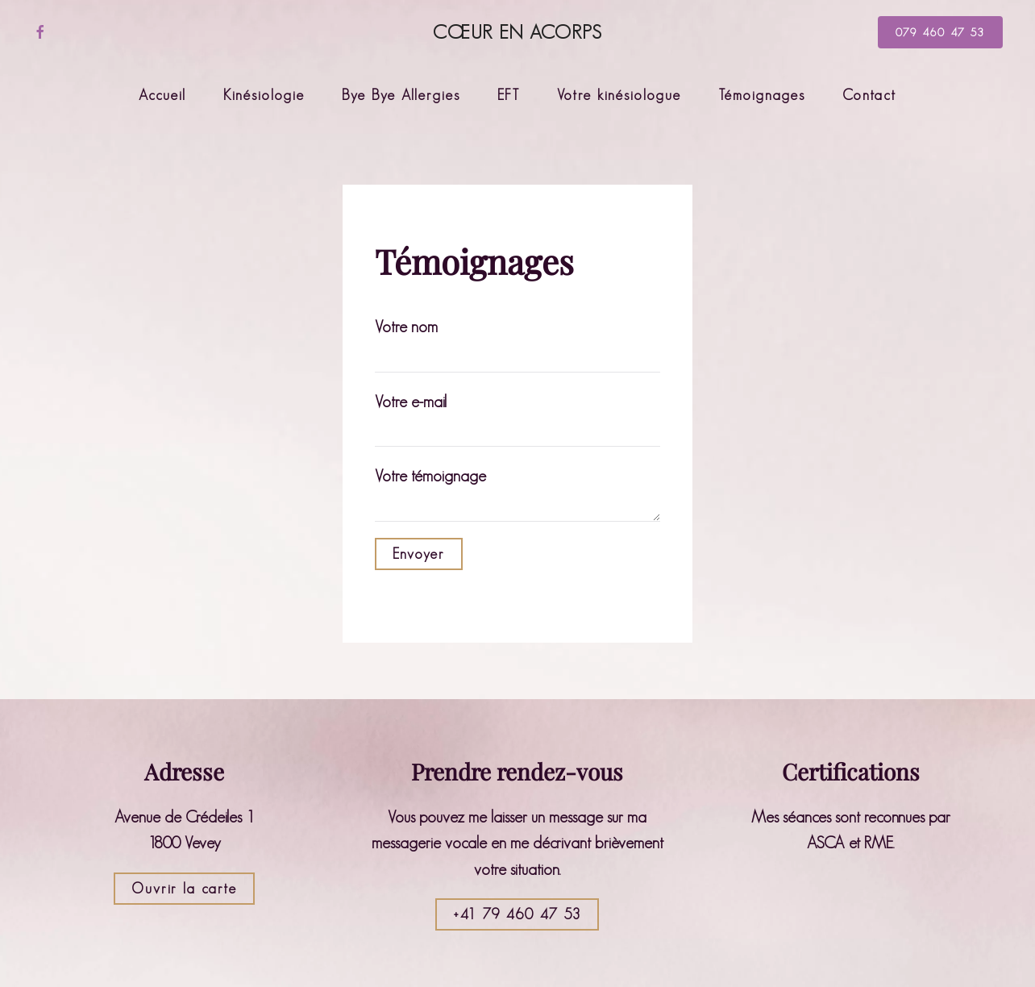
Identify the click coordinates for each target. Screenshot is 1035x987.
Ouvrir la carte (184, 889)
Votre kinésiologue (619, 95)
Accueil (162, 95)
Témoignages (761, 95)
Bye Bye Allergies (401, 95)
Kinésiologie (264, 95)
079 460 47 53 (940, 32)
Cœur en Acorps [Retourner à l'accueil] (518, 32)
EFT (508, 95)
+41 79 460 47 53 (517, 914)
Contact (869, 95)
